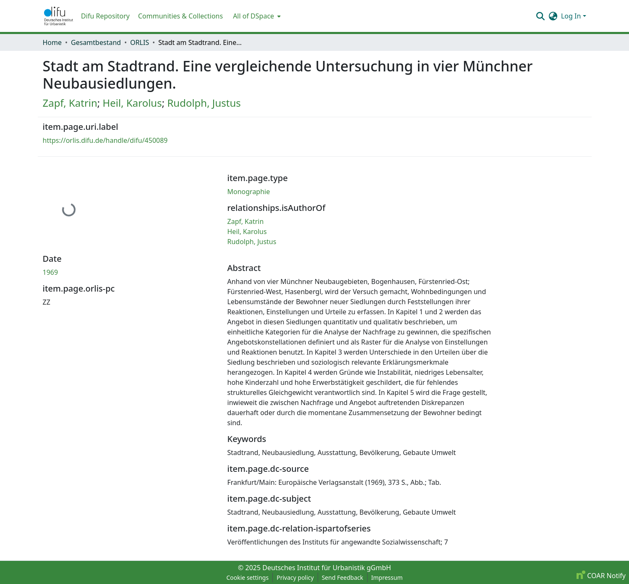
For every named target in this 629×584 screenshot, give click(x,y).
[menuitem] (256, 15)
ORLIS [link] (139, 42)
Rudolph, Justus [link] (203, 103)
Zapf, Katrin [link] (70, 103)
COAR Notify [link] (601, 575)
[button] (59, 15)
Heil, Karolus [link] (132, 103)
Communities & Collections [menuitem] (180, 16)
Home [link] (52, 42)
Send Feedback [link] (342, 577)
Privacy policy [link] (295, 577)
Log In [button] (572, 16)
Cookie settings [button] (247, 577)
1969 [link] (50, 272)
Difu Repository (105, 16)
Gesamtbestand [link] (96, 42)
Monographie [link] (248, 191)
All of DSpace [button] (253, 16)
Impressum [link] (387, 577)
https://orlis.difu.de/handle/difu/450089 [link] (105, 140)
